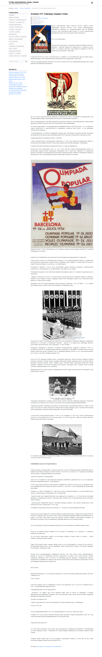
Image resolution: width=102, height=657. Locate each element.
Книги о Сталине (15, 53)
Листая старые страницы (17, 36)
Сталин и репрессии (16, 27)
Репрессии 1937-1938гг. (16, 83)
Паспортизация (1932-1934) (17, 77)
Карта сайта (13, 48)
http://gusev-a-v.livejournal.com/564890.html (49, 646)
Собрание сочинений (16, 46)
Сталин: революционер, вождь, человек (24, 2)
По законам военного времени (18, 90)
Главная (11, 15)
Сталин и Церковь (15, 29)
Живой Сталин (14, 17)
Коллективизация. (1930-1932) (17, 72)
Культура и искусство (15, 94)
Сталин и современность (18, 20)
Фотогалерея (13, 41)
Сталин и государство (17, 22)
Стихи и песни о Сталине (17, 56)
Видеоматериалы (15, 51)
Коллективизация (15, 24)
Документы (13, 34)
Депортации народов (15, 92)
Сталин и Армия (14, 32)
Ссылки (11, 44)
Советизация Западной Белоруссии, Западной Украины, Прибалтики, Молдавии (18, 86)
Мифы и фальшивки (16, 39)
